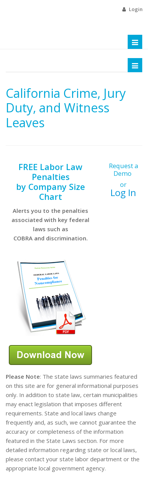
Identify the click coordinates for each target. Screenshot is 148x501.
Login (136, 9)
